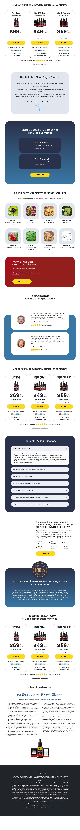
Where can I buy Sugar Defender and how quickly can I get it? (31, 511)
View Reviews (36, 64)
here (51, 818)
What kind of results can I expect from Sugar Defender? (29, 484)
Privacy (31, 787)
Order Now (40, 177)
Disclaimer (49, 787)
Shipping (44, 787)
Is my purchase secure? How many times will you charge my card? (32, 518)
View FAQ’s (44, 64)
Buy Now (16, 43)
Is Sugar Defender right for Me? (22, 463)
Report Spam (56, 787)
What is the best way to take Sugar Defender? (26, 498)
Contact (22, 787)
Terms (27, 787)
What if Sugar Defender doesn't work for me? (26, 504)
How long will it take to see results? (23, 491)
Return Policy (37, 787)
